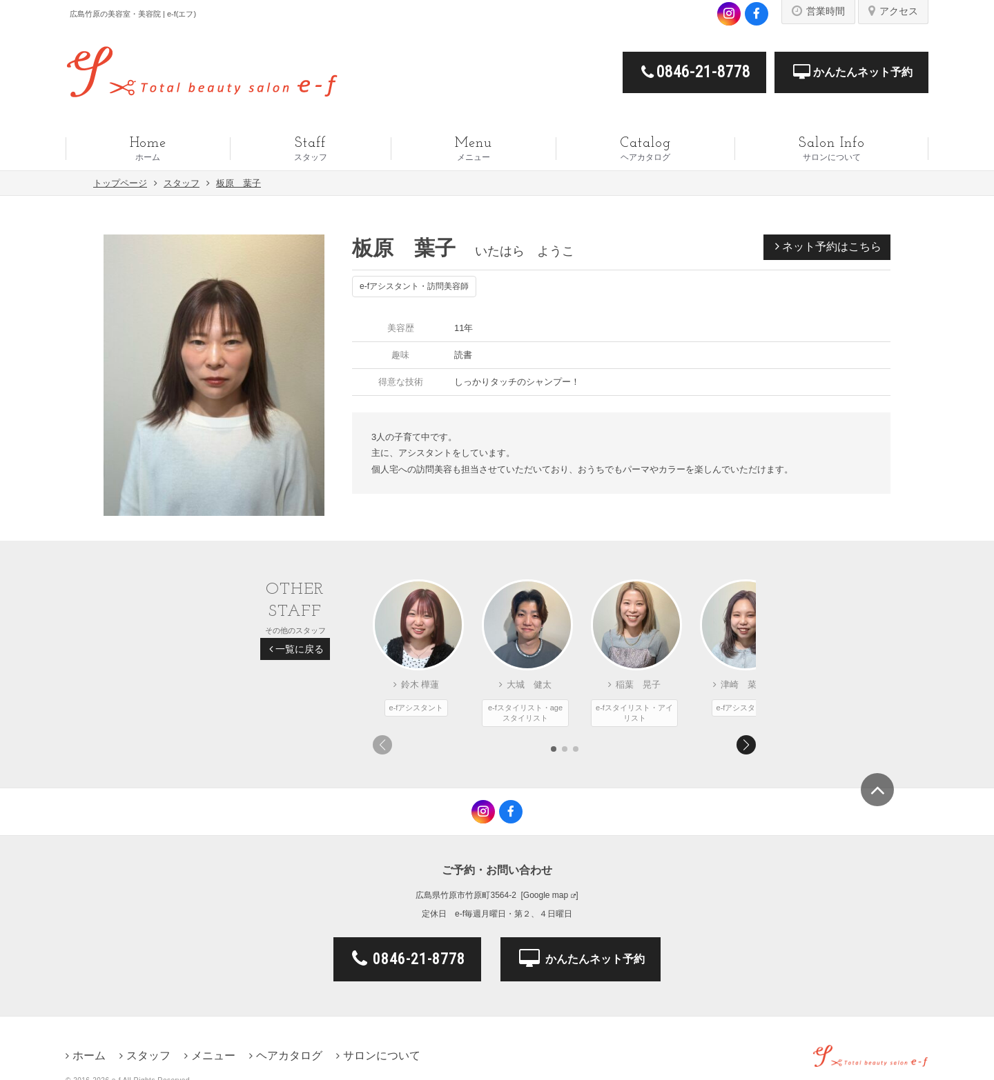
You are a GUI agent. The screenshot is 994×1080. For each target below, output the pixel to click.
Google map (545, 895)
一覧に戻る (296, 648)
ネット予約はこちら (828, 246)
